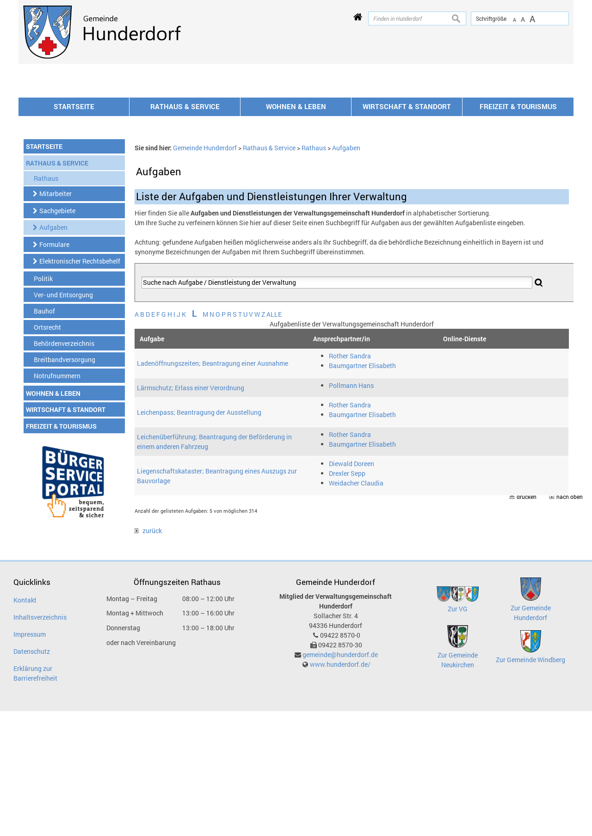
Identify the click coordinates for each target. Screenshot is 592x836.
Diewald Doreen (351, 588)
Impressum (29, 759)
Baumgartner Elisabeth (362, 490)
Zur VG (458, 733)
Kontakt (25, 724)
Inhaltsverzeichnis (40, 742)
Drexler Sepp (347, 598)
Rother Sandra (350, 480)
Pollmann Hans (351, 510)
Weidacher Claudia (356, 607)
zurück (148, 655)
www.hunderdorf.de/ (340, 789)
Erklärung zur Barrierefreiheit (35, 798)
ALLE (274, 439)
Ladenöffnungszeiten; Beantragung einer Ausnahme (212, 488)
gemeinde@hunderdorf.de (340, 779)
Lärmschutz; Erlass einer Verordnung (190, 512)
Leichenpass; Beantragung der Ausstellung (199, 537)
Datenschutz (31, 776)
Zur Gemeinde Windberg (530, 784)
